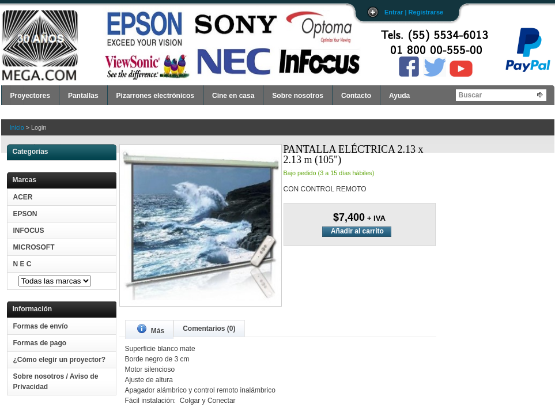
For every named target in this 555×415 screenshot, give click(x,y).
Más (151, 329)
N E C (22, 264)
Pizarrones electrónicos (155, 96)
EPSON (25, 214)
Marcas (24, 180)
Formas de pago (40, 343)
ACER (23, 197)
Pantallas (83, 96)
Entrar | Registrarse (413, 12)
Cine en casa (233, 96)
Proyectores (30, 96)
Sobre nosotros (297, 96)
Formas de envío (40, 326)
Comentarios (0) (209, 329)
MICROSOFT (34, 247)
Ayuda (399, 96)
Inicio (17, 127)
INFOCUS (28, 231)
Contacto (356, 96)
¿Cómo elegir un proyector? (59, 360)
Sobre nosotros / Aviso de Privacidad (56, 381)
